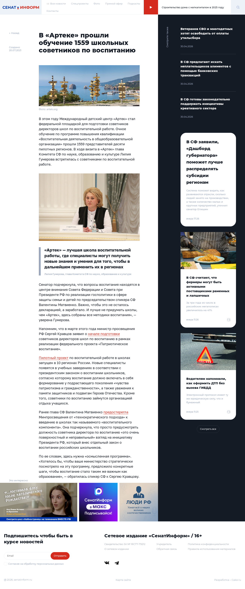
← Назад (14, 32)
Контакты (52, 10)
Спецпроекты (79, 3)
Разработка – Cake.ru (227, 579)
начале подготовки (104, 334)
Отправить (60, 555)
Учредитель (164, 544)
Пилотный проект (53, 358)
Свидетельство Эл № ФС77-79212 (124, 544)
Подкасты (134, 3)
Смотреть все (208, 429)
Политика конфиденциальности (208, 544)
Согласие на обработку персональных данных (36, 563)
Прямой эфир (114, 3)
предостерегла (115, 412)
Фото (97, 3)
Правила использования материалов (211, 548)
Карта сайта (123, 579)
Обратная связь (167, 548)
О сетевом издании (116, 548)
